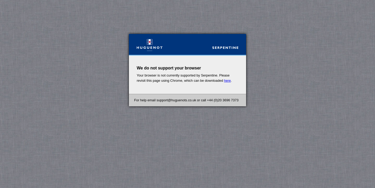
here (227, 81)
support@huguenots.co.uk (176, 100)
